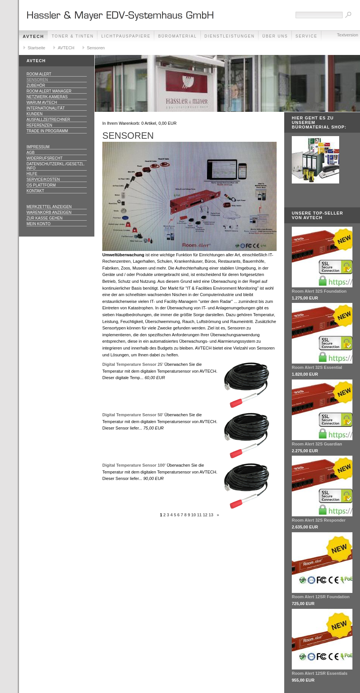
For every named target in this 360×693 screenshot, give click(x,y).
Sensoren (96, 47)
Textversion (347, 35)
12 (205, 515)
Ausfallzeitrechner (48, 120)
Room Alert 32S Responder (319, 520)
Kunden (34, 114)
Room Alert (39, 74)
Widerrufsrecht (45, 158)
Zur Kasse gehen (45, 218)
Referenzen (39, 125)
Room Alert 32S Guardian (317, 444)
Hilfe (32, 174)
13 (211, 515)
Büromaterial (177, 36)
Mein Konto (38, 224)
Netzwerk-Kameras (47, 97)
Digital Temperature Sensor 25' (132, 364)
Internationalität (46, 108)
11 (199, 515)
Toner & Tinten (73, 36)
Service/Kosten (43, 179)
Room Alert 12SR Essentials (319, 673)
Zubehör (36, 85)
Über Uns (275, 36)
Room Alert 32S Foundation (319, 291)
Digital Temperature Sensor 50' (132, 414)
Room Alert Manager (49, 91)
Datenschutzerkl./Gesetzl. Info (56, 166)
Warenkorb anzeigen (49, 212)
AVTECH (33, 36)
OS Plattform (41, 185)
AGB (30, 153)
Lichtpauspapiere (125, 36)
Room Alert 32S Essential (317, 367)
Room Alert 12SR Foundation (320, 596)
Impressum (38, 147)
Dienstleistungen (230, 36)
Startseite (36, 47)
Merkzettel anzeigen (49, 207)
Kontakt (35, 191)
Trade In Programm (47, 131)
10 (193, 515)
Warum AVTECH (42, 102)
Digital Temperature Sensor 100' (134, 465)
